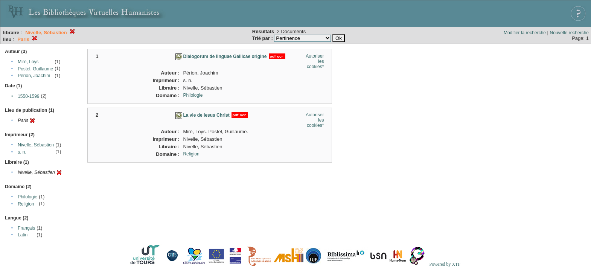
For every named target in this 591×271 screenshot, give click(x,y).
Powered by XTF (444, 264)
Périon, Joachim (34, 75)
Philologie (27, 196)
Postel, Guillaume (35, 69)
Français (26, 228)
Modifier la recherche (525, 32)
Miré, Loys (28, 61)
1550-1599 (28, 96)
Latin (22, 235)
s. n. (22, 152)
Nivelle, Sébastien (36, 145)
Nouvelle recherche (569, 32)
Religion (26, 204)
